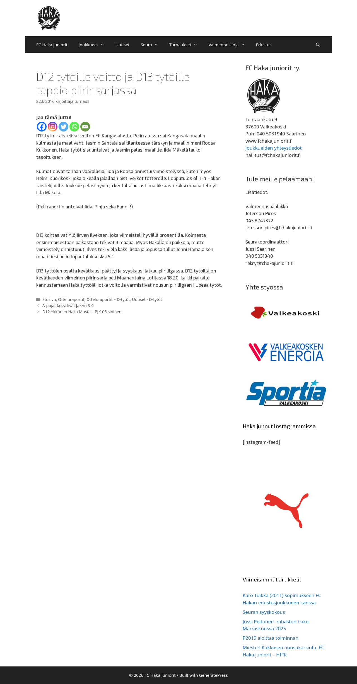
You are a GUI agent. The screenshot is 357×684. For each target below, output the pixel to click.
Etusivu (49, 299)
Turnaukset (186, 44)
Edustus (264, 44)
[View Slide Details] (285, 313)
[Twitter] (63, 127)
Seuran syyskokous (264, 612)
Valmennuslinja (229, 44)
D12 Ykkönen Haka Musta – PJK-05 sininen (82, 311)
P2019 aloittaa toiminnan (270, 638)
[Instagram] (52, 127)
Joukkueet (94, 44)
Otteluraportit (71, 299)
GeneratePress (213, 675)
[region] (285, 313)
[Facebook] (42, 127)
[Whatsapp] (74, 127)
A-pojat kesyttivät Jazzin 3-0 (68, 305)
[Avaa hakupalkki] (318, 44)
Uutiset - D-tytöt (147, 299)
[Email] (85, 127)
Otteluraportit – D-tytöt (108, 299)
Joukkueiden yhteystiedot (273, 148)
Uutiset (122, 44)
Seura (152, 44)
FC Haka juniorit (51, 44)
